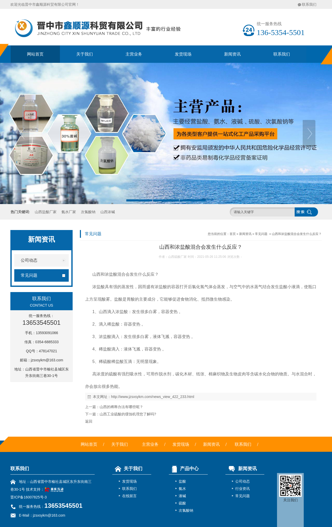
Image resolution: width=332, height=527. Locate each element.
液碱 (182, 496)
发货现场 (183, 54)
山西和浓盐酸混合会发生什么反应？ (297, 234)
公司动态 (242, 481)
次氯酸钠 (88, 212)
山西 (96, 274)
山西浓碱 (107, 212)
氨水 (182, 489)
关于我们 (84, 54)
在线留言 (129, 496)
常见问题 (261, 234)
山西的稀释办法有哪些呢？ (121, 407)
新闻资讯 (232, 54)
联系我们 (309, 4)
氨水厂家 (68, 212)
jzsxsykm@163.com (47, 360)
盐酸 (182, 481)
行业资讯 (242, 489)
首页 (233, 234)
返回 (88, 421)
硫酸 (182, 503)
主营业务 (134, 54)
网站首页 (35, 54)
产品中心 (184, 468)
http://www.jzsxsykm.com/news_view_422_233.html (152, 397)
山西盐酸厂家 (46, 212)
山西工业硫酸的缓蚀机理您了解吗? (128, 414)
